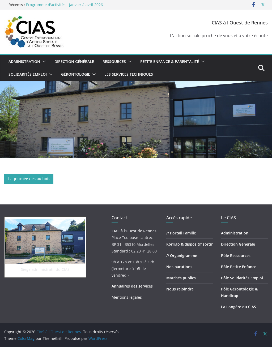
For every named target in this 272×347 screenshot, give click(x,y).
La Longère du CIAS (238, 306)
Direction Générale (74, 61)
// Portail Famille (181, 232)
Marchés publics (181, 277)
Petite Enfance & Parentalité (169, 61)
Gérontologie (75, 74)
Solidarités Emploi (27, 74)
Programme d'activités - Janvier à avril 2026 (64, 4)
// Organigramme (181, 255)
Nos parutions (179, 266)
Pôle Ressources (235, 255)
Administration (24, 61)
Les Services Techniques (128, 74)
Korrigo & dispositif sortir (189, 244)
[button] (43, 61)
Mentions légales (127, 297)
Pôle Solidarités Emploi (242, 277)
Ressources (114, 61)
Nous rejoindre (180, 289)
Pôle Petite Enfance (238, 266)
